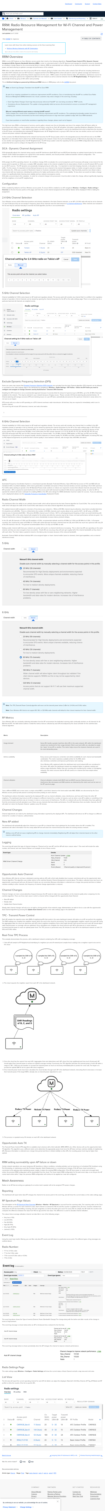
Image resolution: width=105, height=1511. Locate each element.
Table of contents (91, 38)
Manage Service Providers (57, 1496)
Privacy (34, 1496)
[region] (30, 1505)
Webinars (93, 1492)
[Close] (58, 1501)
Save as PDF (102, 34)
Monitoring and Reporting (76, 18)
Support (87, 4)
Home (10, 18)
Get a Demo (77, 1494)
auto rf (41, 1473)
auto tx (46, 1473)
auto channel (33, 1473)
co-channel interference (74, 203)
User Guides (56, 18)
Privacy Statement (9, 1507)
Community (78, 4)
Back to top (5, 1455)
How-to (13, 1473)
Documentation (95, 1494)
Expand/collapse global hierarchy (4, 18)
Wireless (21, 18)
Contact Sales (97, 4)
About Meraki (36, 1492)
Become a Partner (54, 1494)
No (32, 1462)
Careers (34, 1494)
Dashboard (68, 4)
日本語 (8, 39)
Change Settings (26, 1507)
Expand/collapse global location (102, 18)
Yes (24, 1462)
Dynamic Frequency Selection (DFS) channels (38, 385)
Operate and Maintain (38, 18)
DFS (55, 1473)
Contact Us (76, 1492)
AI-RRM (66, 82)
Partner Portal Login (55, 1492)
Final (22, 1473)
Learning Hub (95, 1499)
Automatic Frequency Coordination (36, 494)
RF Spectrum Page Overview (26, 1204)
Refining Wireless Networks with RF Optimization (22, 48)
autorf (50, 1473)
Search (4, 13)
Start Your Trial (78, 1496)
